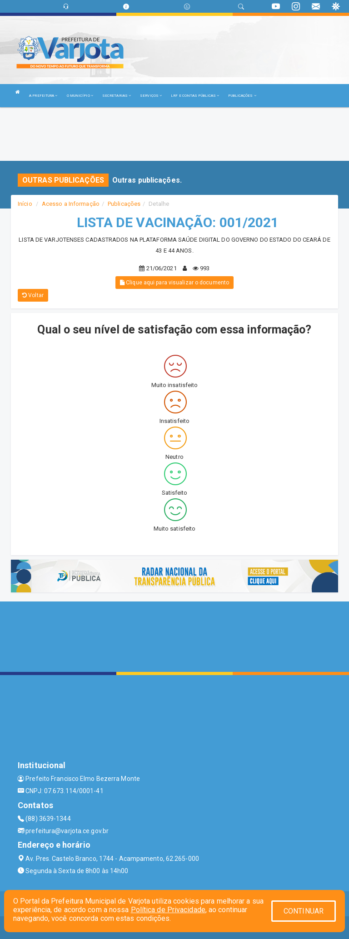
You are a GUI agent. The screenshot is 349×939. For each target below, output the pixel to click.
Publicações (124, 203)
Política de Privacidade (168, 909)
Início (25, 203)
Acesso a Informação (71, 203)
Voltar (33, 295)
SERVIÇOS (151, 96)
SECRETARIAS (116, 96)
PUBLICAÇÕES (242, 96)
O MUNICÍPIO (80, 96)
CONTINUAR (304, 911)
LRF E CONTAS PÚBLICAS (195, 96)
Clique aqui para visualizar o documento (174, 282)
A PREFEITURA (43, 96)
